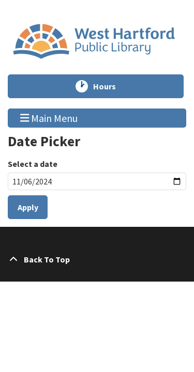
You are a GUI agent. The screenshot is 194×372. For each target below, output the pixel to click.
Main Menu (49, 118)
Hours (109, 86)
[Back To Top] (97, 259)
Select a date (32, 164)
